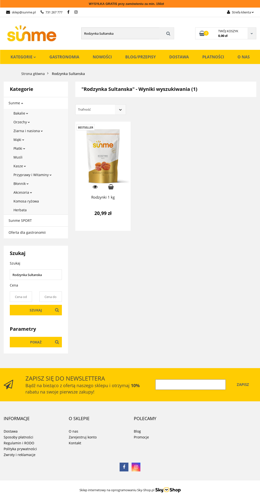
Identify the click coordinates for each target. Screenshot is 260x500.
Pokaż (36, 342)
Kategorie (23, 57)
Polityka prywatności (20, 449)
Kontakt (75, 443)
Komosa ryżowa (26, 201)
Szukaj (36, 310)
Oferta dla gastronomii (27, 232)
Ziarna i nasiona (28, 130)
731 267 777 (51, 12)
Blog (137, 431)
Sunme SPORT (20, 220)
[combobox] (100, 109)
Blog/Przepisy (140, 57)
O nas (243, 57)
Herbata (20, 210)
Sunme (16, 103)
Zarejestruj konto (83, 437)
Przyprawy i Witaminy (32, 174)
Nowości (102, 57)
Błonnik (21, 183)
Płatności (213, 57)
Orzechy (21, 122)
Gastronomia (64, 57)
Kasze (19, 166)
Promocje (141, 437)
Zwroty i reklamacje (19, 454)
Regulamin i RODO (19, 443)
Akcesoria (22, 192)
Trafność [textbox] (84, 109)
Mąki (18, 139)
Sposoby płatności (18, 437)
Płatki (19, 148)
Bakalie (20, 113)
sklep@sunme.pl (21, 12)
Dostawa (179, 57)
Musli (18, 157)
